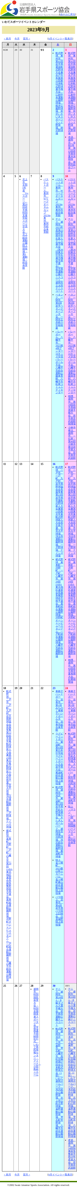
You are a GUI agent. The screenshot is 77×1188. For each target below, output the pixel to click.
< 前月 (7, 38)
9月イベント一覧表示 (60, 38)
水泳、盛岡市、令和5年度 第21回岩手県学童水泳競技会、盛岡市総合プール (72, 154)
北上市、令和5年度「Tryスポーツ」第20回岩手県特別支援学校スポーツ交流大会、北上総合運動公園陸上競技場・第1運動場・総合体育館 (25, 223)
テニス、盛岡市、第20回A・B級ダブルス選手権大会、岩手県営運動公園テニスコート (59, 1007)
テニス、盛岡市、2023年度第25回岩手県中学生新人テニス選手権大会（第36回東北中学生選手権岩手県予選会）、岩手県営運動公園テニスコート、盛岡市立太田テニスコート (59, 255)
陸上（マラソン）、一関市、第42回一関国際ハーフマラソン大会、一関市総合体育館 (72, 826)
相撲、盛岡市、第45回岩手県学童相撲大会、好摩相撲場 (72, 670)
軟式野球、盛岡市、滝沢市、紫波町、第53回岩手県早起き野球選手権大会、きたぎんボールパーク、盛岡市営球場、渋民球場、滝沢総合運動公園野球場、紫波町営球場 (59, 822)
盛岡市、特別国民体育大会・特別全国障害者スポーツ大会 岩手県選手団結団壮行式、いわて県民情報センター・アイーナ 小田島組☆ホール (37, 1032)
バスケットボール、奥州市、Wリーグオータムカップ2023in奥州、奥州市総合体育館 (47, 205)
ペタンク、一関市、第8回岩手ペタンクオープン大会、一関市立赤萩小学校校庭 (59, 311)
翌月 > (26, 38)
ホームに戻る (67, 14)
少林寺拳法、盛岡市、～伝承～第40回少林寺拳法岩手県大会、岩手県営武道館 (72, 442)
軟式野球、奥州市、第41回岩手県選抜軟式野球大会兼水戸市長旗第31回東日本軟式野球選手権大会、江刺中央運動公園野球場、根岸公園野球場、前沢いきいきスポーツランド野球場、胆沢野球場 (59, 93)
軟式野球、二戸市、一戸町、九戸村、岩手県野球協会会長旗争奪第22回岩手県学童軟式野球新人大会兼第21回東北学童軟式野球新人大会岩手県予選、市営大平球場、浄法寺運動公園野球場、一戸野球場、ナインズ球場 (59, 511)
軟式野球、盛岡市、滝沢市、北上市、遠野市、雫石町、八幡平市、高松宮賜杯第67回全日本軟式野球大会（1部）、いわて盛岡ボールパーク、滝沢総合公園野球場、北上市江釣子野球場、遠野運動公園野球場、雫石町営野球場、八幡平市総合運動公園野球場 (59, 1082)
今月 (17, 38)
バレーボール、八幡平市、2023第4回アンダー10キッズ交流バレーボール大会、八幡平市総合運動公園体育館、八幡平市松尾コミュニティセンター (59, 362)
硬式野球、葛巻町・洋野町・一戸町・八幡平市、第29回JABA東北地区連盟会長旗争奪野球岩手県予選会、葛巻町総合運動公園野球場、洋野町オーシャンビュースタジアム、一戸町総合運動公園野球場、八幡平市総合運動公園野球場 (59, 608)
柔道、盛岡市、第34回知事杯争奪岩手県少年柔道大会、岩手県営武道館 (72, 1154)
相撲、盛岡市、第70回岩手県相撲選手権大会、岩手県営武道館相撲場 (72, 410)
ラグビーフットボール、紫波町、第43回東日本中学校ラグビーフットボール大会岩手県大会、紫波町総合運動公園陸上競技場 (59, 758)
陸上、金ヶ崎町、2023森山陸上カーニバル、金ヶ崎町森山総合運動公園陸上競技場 (59, 877)
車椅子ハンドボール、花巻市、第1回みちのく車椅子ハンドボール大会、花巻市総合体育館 (59, 710)
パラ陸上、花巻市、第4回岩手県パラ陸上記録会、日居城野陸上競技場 (59, 911)
